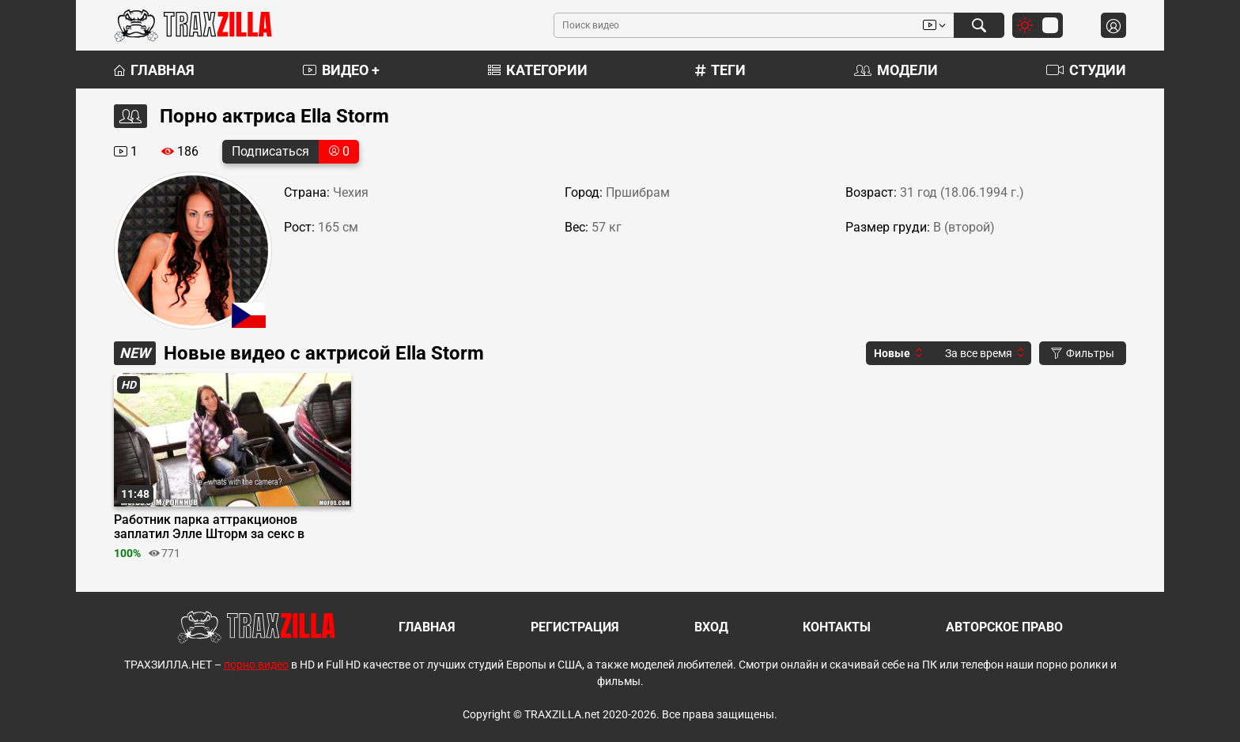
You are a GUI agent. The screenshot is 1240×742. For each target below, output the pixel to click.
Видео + (341, 70)
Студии (1086, 70)
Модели (896, 70)
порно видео (256, 664)
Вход (711, 627)
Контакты (837, 627)
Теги (720, 70)
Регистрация (575, 627)
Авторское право (1004, 627)
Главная (154, 70)
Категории (538, 70)
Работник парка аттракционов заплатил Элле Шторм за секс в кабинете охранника (209, 527)
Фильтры (1082, 353)
